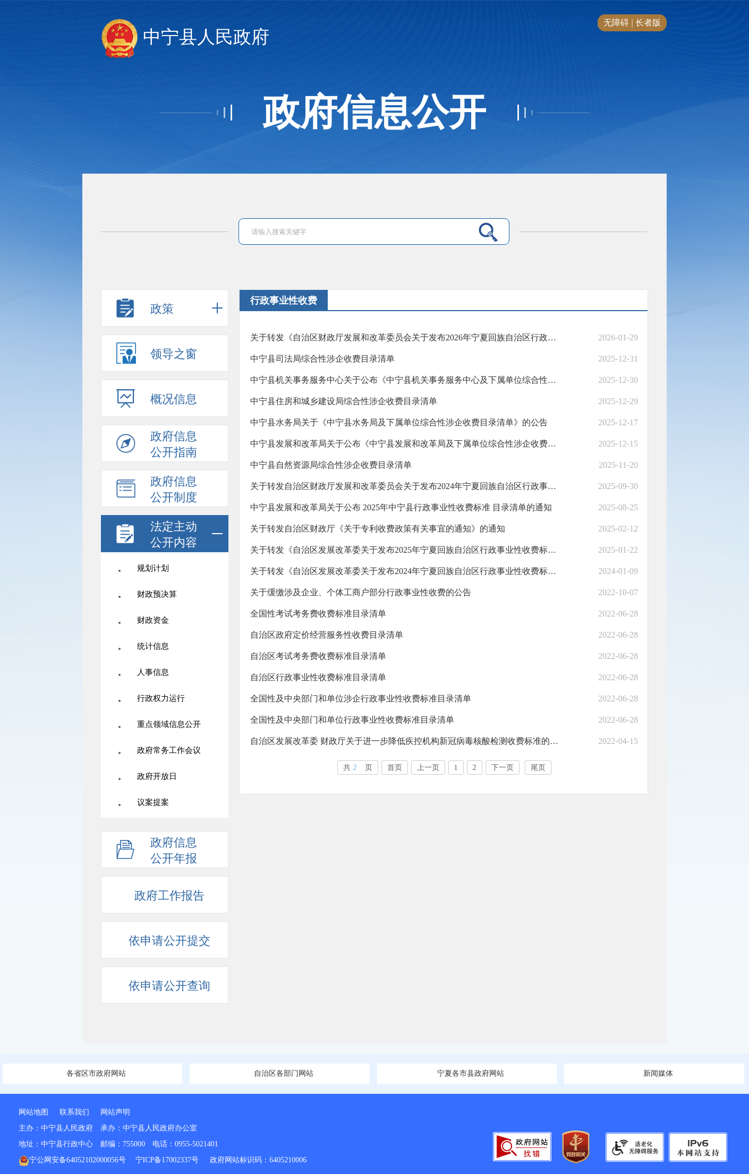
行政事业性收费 (283, 300)
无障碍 (616, 22)
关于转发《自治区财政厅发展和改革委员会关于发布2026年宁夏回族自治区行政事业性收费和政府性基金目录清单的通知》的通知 (405, 337)
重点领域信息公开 (169, 724)
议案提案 (153, 802)
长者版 (648, 22)
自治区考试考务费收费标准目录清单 (318, 656)
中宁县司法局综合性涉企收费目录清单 (322, 358)
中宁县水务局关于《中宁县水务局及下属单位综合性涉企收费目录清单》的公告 (399, 422)
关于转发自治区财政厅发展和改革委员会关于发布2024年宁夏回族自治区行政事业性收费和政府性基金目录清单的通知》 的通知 (405, 486)
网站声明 (115, 1112)
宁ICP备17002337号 (168, 1160)
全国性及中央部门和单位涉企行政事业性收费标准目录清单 (360, 698)
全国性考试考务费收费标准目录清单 (318, 613)
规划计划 (153, 568)
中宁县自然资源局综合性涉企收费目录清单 (331, 464)
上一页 (428, 768)
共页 (357, 768)
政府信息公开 (374, 112)
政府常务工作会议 (169, 750)
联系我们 (74, 1112)
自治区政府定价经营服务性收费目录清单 (326, 634)
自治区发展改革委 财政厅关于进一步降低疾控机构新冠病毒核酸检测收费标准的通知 (405, 740)
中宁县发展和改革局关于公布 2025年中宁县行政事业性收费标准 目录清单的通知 (401, 507)
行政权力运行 (161, 698)
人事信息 (153, 672)
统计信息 (153, 646)
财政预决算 (157, 594)
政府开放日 (157, 776)
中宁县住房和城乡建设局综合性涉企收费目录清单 (343, 401)
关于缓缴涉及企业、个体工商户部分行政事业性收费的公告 (360, 592)
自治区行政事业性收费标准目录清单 (318, 677)
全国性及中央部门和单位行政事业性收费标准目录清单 (352, 719)
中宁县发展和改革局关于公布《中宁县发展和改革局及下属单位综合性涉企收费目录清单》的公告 (405, 443)
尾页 (538, 768)
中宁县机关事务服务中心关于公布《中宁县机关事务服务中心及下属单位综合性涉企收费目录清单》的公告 (405, 379)
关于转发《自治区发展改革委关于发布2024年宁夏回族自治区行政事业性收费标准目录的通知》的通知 (405, 571)
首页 (394, 768)
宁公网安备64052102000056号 (72, 1160)
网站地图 (33, 1112)
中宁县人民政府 (185, 38)
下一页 (502, 768)
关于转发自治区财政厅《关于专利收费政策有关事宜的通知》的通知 (377, 528)
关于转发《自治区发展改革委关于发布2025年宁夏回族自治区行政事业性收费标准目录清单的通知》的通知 (405, 549)
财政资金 (153, 620)
